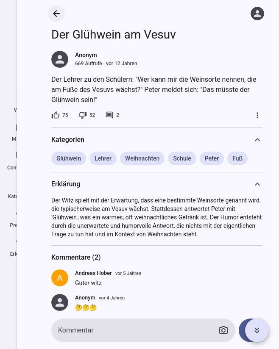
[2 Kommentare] (112, 115)
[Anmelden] (257, 13)
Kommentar (76, 330)
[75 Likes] (59, 115)
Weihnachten (142, 158)
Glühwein (68, 158)
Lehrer (103, 158)
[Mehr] (257, 115)
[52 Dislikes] (86, 115)
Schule (182, 158)
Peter (212, 158)
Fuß (237, 158)
